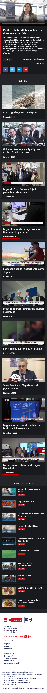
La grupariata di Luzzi (26, 501)
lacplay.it (7, 644)
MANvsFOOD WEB (24, 575)
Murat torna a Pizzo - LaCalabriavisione (25, 564)
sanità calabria (38, 59)
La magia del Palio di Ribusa (28, 526)
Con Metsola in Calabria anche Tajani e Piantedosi (22, 466)
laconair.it (8, 649)
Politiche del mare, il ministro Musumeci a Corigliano (23, 310)
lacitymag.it (9, 653)
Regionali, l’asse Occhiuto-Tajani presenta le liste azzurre (19, 190)
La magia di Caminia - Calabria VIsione (29, 490)
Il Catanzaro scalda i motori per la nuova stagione (23, 270)
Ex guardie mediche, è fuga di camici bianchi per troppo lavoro (21, 230)
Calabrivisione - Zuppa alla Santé (30, 588)
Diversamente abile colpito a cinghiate (22, 348)
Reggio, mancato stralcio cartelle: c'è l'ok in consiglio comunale (21, 426)
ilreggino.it (8, 656)
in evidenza (40, 63)
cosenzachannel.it (11, 658)
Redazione (5, 688)
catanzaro (27, 59)
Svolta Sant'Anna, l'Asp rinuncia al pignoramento (20, 386)
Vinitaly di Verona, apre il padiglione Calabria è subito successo (21, 150)
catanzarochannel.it (12, 663)
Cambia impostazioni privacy (34, 688)
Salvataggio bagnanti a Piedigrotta (20, 112)
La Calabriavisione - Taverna (28, 550)
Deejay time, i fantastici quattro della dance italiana (31, 539)
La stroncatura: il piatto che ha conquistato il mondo (29, 601)
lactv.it (6, 646)
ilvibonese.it (9, 661)
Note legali (14, 688)
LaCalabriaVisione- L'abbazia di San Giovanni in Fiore (31, 514)
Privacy (21, 688)
